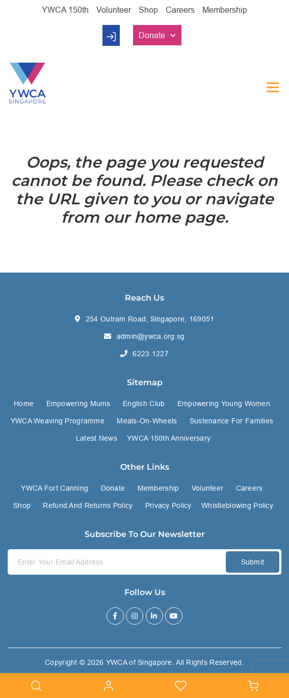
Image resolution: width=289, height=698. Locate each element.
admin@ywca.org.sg (151, 336)
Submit (253, 562)
